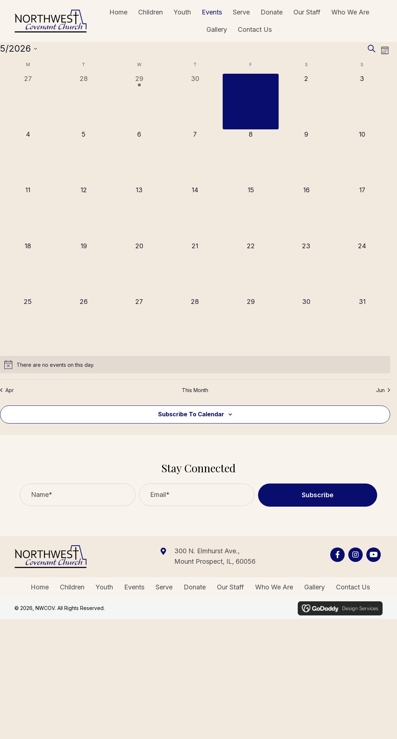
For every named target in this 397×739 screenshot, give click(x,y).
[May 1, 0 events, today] (250, 101)
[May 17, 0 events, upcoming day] (362, 213)
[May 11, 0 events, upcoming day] (28, 213)
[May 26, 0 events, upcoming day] (83, 324)
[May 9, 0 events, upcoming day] (306, 157)
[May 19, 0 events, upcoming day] (83, 269)
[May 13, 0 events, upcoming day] (139, 213)
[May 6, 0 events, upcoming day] (139, 157)
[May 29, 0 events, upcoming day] (250, 324)
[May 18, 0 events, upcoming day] (28, 269)
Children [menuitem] (72, 587)
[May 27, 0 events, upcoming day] (139, 324)
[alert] (195, 364)
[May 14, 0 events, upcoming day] (195, 213)
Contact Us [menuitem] (353, 587)
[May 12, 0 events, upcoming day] (83, 213)
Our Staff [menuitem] (230, 587)
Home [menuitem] (40, 587)
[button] (317, 495)
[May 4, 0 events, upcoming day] (28, 157)
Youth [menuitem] (104, 587)
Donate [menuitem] (195, 587)
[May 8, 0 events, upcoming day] (250, 157)
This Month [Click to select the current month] (195, 390)
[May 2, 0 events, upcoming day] (306, 101)
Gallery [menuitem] (314, 587)
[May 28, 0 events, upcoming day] (195, 324)
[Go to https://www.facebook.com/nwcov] (337, 554)
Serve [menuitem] (164, 587)
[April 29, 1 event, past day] (139, 101)
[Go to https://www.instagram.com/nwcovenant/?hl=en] (355, 554)
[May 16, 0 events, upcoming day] (306, 213)
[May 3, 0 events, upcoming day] (362, 101)
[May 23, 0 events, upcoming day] (306, 269)
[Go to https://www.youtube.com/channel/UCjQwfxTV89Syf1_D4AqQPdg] (373, 554)
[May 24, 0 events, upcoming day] (362, 269)
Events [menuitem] (134, 587)
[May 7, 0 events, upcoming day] (195, 157)
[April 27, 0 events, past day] (28, 101)
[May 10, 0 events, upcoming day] (362, 157)
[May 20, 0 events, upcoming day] (139, 269)
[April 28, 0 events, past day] (83, 101)
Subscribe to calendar (191, 414)
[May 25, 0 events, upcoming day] (28, 324)
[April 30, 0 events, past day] (195, 101)
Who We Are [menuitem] (274, 587)
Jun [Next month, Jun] (383, 390)
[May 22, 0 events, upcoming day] (250, 269)
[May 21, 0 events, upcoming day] (195, 269)
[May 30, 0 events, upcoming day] (306, 324)
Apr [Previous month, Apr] (7, 390)
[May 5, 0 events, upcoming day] (83, 157)
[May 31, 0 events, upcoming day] (362, 324)
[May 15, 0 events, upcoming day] (250, 213)
